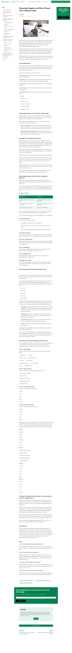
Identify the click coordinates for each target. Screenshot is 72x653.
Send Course (20, 600)
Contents (3, 7)
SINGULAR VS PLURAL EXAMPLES (26, 580)
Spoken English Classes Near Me (34, 1)
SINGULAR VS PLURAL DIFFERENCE (43, 580)
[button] (52, 14)
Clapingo (33, 537)
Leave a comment (36, 625)
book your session (39, 517)
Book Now (63, 17)
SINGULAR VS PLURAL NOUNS (26, 583)
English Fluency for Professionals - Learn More (60, 1)
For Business (45, 1)
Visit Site (36, 618)
